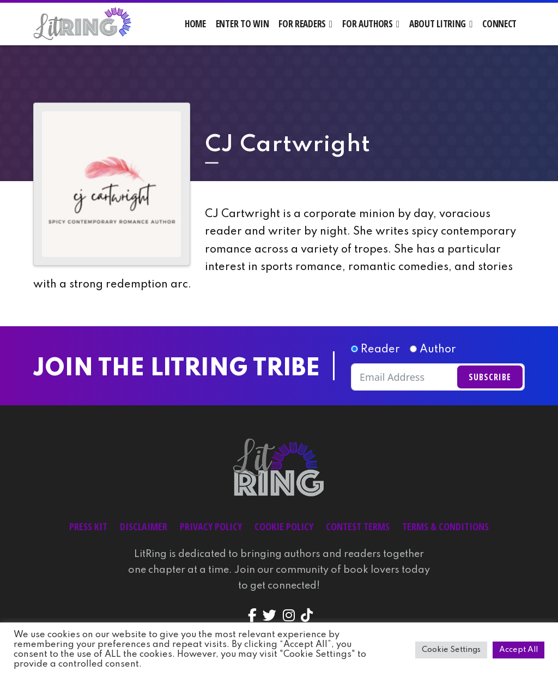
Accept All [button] (518, 650)
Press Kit (88, 526)
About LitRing (437, 23)
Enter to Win (242, 23)
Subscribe (490, 377)
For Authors (367, 23)
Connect (499, 23)
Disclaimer (143, 526)
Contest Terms (358, 526)
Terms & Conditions (445, 526)
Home (195, 23)
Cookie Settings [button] (451, 650)
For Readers (302, 23)
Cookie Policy (283, 526)
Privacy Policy (211, 526)
